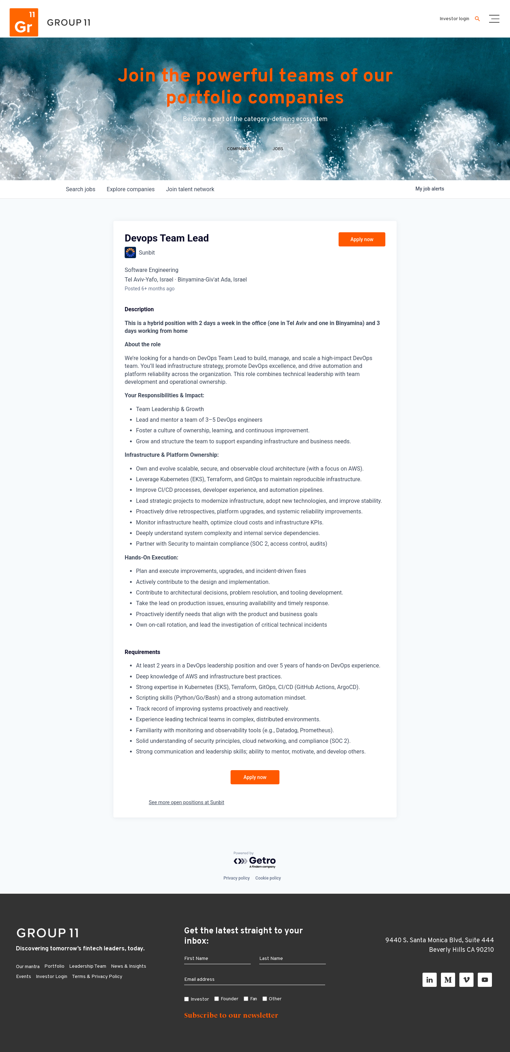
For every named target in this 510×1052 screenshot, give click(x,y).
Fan (253, 999)
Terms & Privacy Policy (97, 977)
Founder (229, 999)
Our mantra (28, 967)
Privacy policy (236, 878)
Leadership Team (87, 966)
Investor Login (51, 977)
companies (130, 189)
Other (275, 999)
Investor (200, 999)
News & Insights (128, 966)
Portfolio (54, 966)
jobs (80, 189)
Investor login (454, 19)
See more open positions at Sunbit (186, 802)
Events (23, 977)
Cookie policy (268, 878)
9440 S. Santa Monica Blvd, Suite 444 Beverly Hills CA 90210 (439, 945)
